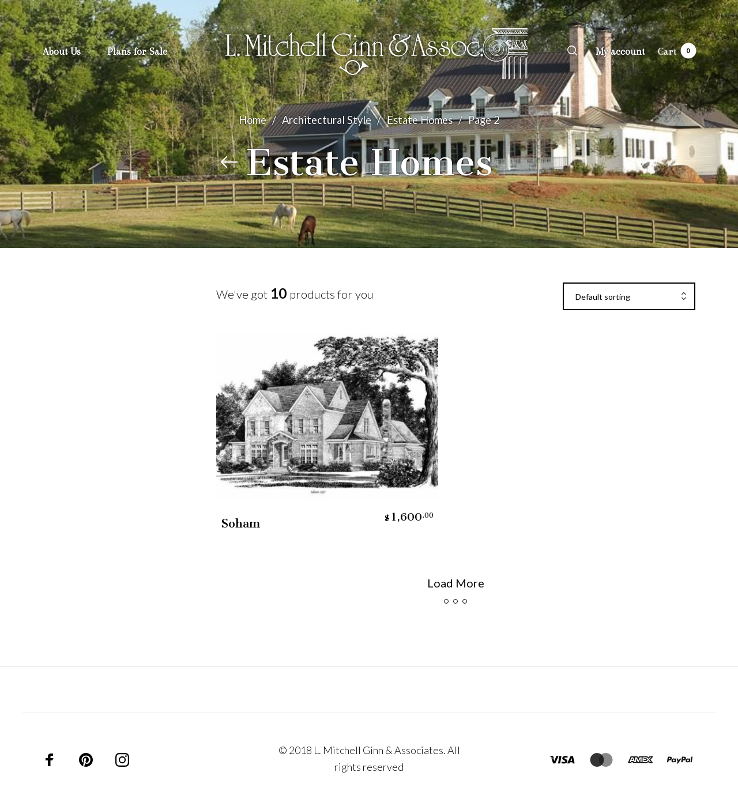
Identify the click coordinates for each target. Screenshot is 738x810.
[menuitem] (75, 52)
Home (252, 120)
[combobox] (629, 297)
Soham (240, 523)
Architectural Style (326, 120)
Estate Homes (420, 120)
